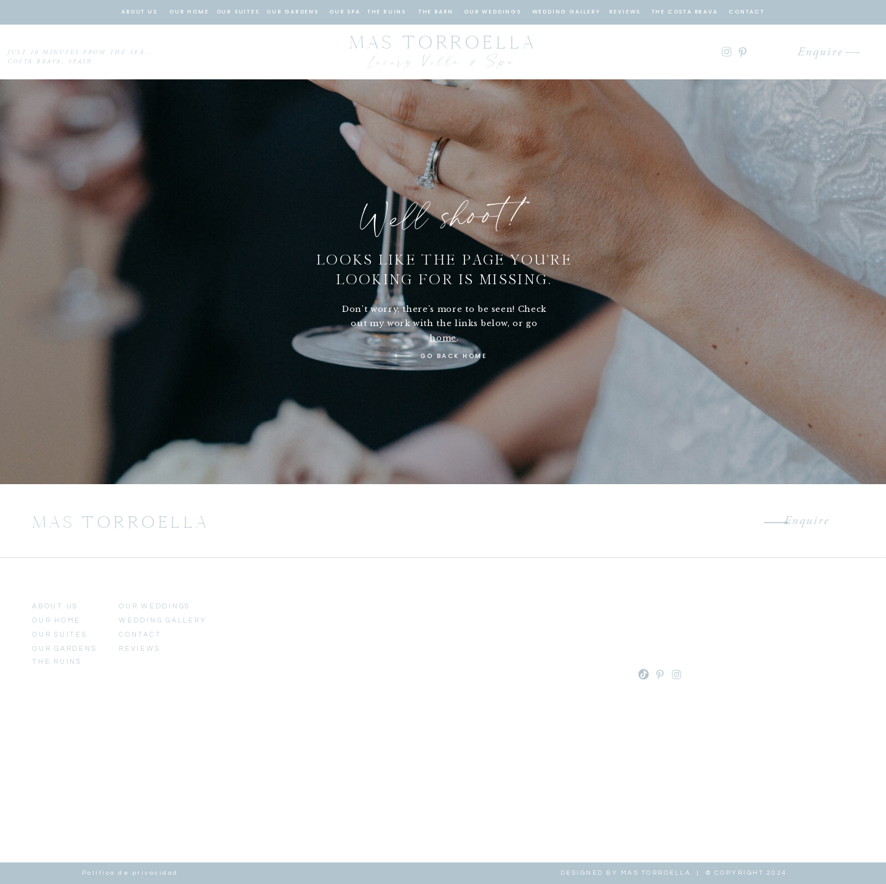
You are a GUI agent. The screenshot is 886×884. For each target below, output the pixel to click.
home (443, 338)
